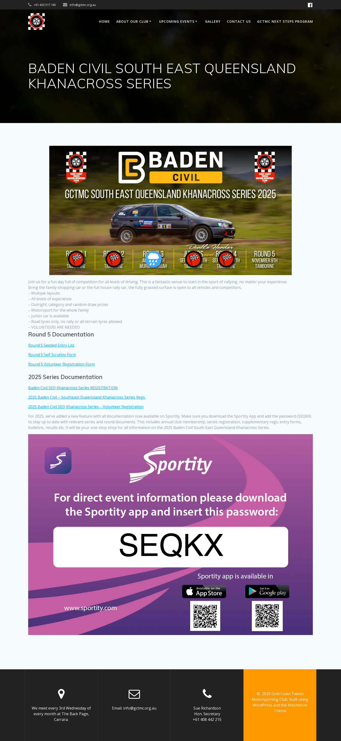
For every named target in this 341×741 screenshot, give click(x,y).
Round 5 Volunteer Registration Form (61, 364)
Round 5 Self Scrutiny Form (52, 354)
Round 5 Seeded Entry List (51, 345)
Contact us (239, 21)
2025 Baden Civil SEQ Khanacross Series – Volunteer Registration (86, 406)
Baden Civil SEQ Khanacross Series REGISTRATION (73, 387)
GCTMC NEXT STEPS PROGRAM (285, 21)
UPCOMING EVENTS (176, 21)
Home (104, 21)
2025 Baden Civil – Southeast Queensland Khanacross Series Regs (87, 397)
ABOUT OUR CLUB (132, 21)
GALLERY (212, 21)
